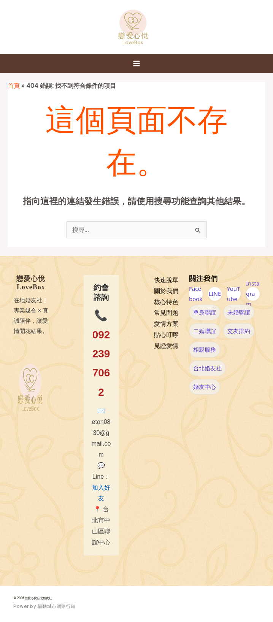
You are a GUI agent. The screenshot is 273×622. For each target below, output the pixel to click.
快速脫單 (166, 280)
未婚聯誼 (238, 312)
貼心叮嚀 (166, 334)
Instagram (252, 294)
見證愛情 (166, 345)
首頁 (14, 85)
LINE (215, 293)
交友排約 (238, 331)
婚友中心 (204, 386)
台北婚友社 (207, 368)
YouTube (233, 294)
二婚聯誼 (204, 331)
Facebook (195, 294)
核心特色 (166, 302)
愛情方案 (166, 323)
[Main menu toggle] (136, 63)
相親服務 (204, 349)
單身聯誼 (204, 312)
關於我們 (166, 291)
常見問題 (166, 312)
